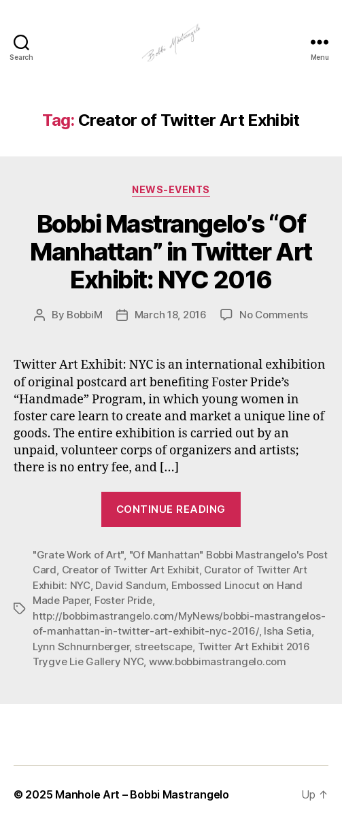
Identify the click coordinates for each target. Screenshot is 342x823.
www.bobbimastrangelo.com (217, 661)
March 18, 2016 (171, 314)
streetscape (163, 646)
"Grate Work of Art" (78, 554)
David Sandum (130, 585)
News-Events (171, 189)
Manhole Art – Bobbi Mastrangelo (142, 794)
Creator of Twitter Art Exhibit (130, 569)
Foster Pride (123, 600)
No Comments (273, 314)
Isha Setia (287, 630)
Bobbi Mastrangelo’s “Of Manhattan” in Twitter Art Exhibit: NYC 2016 (171, 252)
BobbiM (84, 314)
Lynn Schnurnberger (81, 646)
